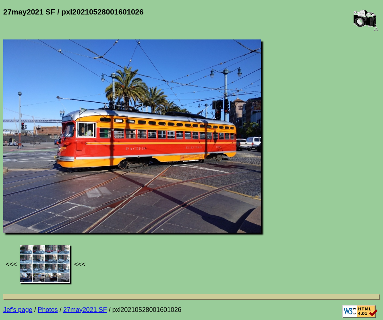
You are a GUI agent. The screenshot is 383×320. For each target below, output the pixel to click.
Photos (48, 309)
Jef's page (17, 309)
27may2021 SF (85, 309)
